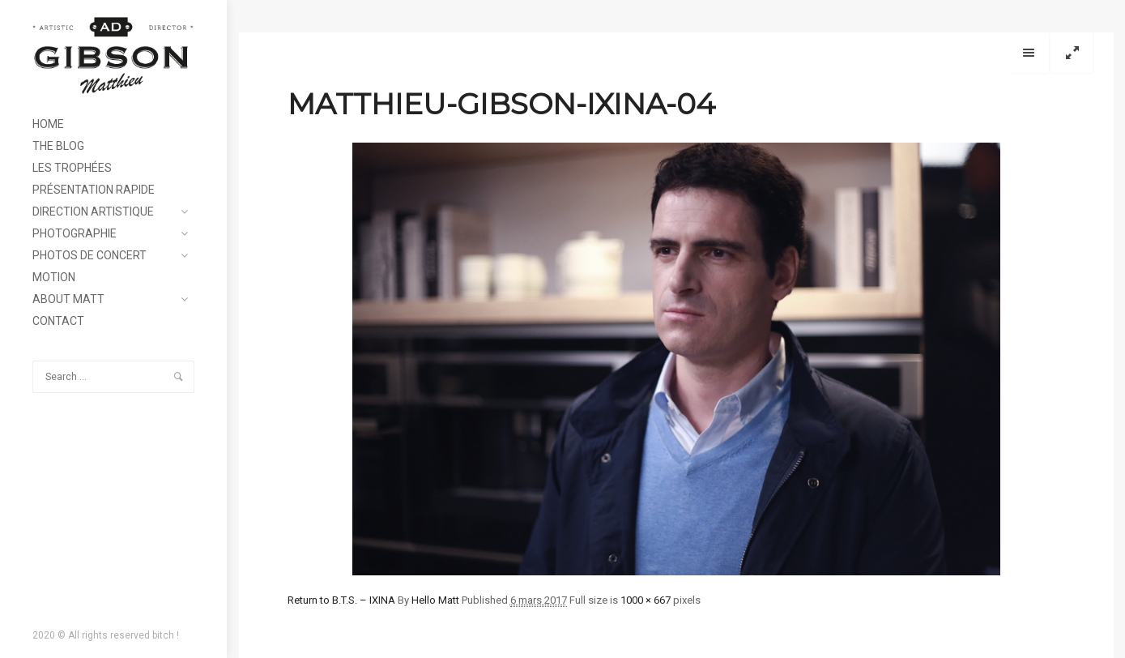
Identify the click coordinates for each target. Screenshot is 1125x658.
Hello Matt (435, 600)
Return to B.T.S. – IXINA (341, 600)
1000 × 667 (645, 600)
